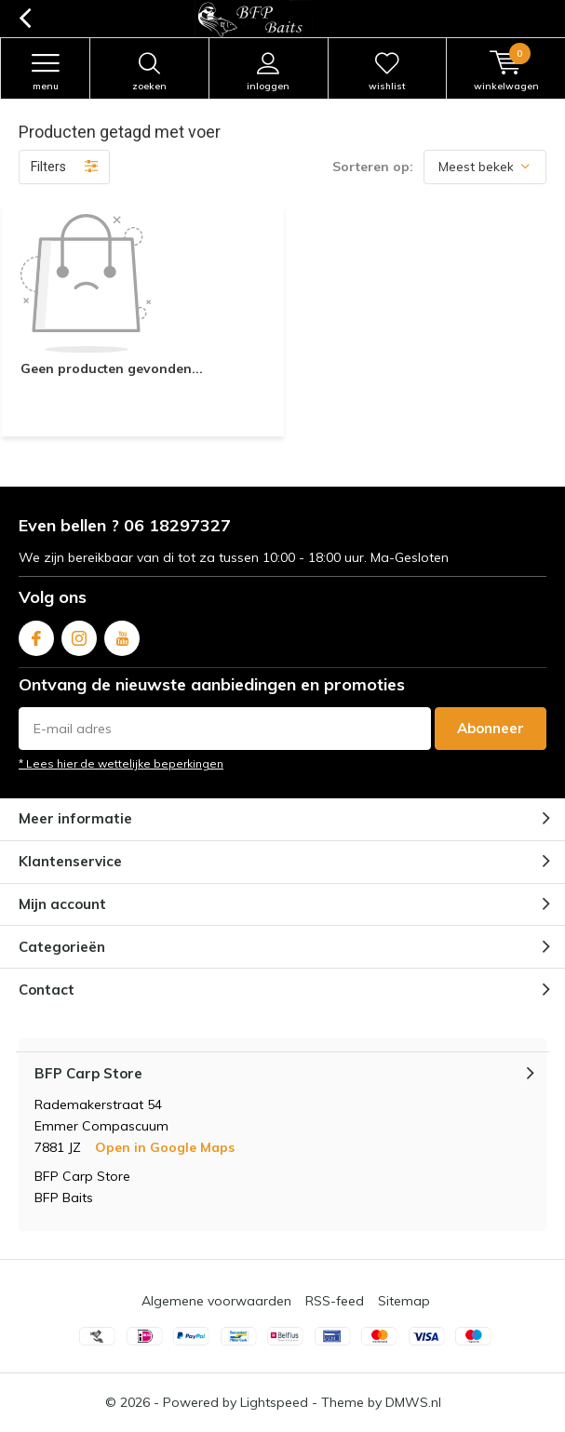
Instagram (79, 634)
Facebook (36, 634)
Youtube (122, 634)
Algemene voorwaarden (216, 1300)
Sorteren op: (372, 166)
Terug (25, 18)
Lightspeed (274, 1402)
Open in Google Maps (165, 1147)
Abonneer (490, 728)
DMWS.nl (413, 1402)
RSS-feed (334, 1300)
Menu (45, 71)
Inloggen (268, 71)
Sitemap (404, 1300)
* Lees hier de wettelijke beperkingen (121, 763)
